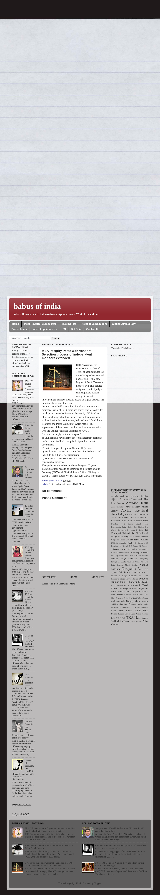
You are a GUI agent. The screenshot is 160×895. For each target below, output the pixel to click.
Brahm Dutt (132, 527)
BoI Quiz (76, 329)
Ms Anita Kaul (124, 562)
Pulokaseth (143, 582)
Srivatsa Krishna (125, 610)
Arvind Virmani (136, 514)
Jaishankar (116, 549)
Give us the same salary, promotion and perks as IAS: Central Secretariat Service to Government (49, 864)
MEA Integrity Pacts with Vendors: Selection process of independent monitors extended (67, 354)
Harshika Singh (125, 543)
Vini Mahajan (123, 621)
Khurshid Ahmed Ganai (120, 552)
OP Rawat (124, 572)
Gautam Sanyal (133, 539)
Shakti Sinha (143, 604)
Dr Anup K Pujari (135, 530)
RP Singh (124, 588)
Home (15, 324)
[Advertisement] (129, 421)
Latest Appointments (44, 329)
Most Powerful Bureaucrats (40, 324)
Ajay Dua (129, 496)
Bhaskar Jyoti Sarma (122, 524)
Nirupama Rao (132, 569)
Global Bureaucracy (124, 324)
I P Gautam (138, 543)
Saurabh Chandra (128, 604)
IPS (64, 329)
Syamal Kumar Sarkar (120, 614)
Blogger (97, 883)
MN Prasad (130, 555)
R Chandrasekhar (118, 585)
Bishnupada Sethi (118, 527)
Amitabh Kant (137, 503)
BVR (124, 520)
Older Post (97, 577)
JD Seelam (143, 546)
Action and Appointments (60, 484)
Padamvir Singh (118, 579)
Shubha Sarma (134, 607)
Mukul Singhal (131, 565)
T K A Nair (120, 618)
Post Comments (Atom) (64, 583)
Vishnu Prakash (136, 621)
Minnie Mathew (142, 556)
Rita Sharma (138, 595)
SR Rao (139, 598)
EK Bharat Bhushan (139, 536)
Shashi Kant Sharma (119, 607)
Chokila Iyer (143, 527)
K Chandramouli (142, 549)
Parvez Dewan (132, 579)
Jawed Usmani (128, 549)
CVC (75, 484)
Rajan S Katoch (140, 591)
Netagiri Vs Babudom (94, 324)
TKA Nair (133, 617)
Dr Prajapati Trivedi (129, 531)
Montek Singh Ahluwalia (124, 558)
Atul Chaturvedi (137, 517)
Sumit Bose (141, 610)
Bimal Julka (142, 524)
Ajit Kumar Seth (134, 499)
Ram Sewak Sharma (121, 594)
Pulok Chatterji (128, 581)
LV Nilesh (144, 552)
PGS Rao (143, 575)
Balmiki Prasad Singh (138, 521)
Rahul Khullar (124, 591)
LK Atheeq (134, 552)
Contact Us (92, 329)
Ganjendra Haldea (118, 540)
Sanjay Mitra (133, 600)
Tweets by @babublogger (122, 348)
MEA (81, 484)
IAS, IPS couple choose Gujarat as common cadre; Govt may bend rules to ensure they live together (50, 829)
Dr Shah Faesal (140, 533)
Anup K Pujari (133, 506)
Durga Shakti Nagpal (121, 536)
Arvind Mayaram (120, 514)
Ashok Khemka (122, 517)
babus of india (37, 306)
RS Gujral (133, 588)
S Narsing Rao (130, 598)
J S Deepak (123, 546)
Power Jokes (19, 329)
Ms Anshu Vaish (138, 562)
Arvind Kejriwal (134, 510)
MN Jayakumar (117, 555)
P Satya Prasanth (128, 575)
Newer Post (49, 577)
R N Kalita (133, 585)
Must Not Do (69, 324)
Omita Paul (137, 572)
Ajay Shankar (141, 496)
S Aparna (119, 598)
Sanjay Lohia (120, 601)
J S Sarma (133, 546)
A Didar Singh (117, 496)
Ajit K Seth (118, 499)
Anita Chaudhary (117, 507)
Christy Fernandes (118, 530)
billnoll (78, 883)
